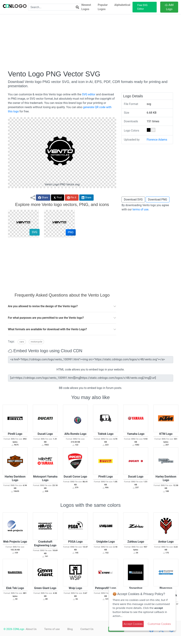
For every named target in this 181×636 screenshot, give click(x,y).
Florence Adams (157, 139)
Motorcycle (36, 341)
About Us (31, 629)
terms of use (140, 209)
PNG (71, 232)
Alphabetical (122, 5)
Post (57, 197)
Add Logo (169, 7)
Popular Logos (103, 7)
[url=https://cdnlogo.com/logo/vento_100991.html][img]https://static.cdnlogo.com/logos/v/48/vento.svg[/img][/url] (90, 378)
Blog (72, 629)
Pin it (71, 197)
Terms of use (53, 629)
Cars (22, 341)
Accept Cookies (133, 624)
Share (43, 197)
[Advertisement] (90, 42)
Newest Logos (86, 7)
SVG (34, 232)
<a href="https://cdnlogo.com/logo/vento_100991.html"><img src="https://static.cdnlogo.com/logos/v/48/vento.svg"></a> (90, 359)
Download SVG (133, 199)
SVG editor (88, 94)
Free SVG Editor (142, 7)
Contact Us (89, 629)
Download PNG (157, 199)
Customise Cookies (159, 624)
